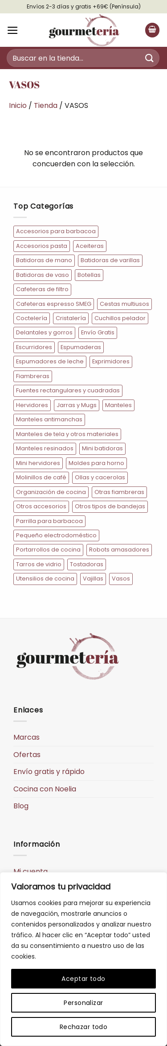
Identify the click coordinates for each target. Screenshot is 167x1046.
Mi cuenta (30, 871)
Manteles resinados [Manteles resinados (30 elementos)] (44, 448)
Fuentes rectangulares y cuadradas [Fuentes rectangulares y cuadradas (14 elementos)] (68, 390)
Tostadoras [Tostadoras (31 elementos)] (86, 564)
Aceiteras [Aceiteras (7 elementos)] (90, 246)
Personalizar (83, 1002)
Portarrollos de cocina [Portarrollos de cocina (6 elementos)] (48, 549)
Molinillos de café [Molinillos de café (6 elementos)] (41, 477)
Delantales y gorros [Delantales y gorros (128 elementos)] (44, 332)
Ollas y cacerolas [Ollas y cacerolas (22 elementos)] (100, 477)
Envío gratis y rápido (49, 771)
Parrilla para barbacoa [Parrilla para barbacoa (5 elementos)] (49, 521)
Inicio (18, 105)
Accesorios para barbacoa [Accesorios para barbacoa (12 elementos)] (56, 231)
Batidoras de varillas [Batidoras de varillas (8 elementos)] (110, 260)
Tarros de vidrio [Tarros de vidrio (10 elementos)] (38, 564)
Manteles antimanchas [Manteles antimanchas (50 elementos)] (49, 419)
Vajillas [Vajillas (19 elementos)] (93, 578)
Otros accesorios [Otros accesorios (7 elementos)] (41, 506)
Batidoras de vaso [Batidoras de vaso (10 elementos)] (42, 275)
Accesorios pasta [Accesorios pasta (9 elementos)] (41, 246)
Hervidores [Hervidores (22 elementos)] (32, 405)
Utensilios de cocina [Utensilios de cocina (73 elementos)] (45, 578)
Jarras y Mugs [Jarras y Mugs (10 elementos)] (77, 405)
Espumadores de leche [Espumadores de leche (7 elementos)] (50, 361)
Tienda (45, 105)
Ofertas (27, 754)
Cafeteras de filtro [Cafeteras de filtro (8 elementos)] (42, 289)
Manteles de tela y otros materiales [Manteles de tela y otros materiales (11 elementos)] (67, 434)
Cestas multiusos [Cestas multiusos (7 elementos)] (124, 304)
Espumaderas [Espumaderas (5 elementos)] (81, 347)
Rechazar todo (83, 1026)
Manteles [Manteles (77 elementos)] (118, 405)
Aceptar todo (83, 978)
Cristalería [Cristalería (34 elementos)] (71, 318)
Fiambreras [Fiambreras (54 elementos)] (32, 376)
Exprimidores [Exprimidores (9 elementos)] (111, 361)
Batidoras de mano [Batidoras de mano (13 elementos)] (44, 260)
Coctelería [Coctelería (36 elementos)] (31, 318)
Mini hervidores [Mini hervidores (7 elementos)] (38, 463)
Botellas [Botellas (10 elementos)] (89, 275)
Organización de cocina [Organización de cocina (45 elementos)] (51, 492)
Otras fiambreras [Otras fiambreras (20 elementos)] (119, 492)
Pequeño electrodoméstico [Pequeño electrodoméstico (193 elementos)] (56, 535)
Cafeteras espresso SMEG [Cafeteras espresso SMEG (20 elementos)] (53, 304)
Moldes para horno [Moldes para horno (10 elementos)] (96, 463)
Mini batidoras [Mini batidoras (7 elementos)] (102, 448)
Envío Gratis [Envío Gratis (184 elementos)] (97, 332)
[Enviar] (150, 57)
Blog (21, 806)
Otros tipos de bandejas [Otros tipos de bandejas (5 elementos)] (110, 506)
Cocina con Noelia (44, 789)
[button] (13, 30)
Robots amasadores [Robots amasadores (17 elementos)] (119, 549)
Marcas (26, 737)
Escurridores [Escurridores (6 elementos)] (34, 347)
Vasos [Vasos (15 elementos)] (121, 578)
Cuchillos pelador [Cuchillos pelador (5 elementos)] (120, 318)
